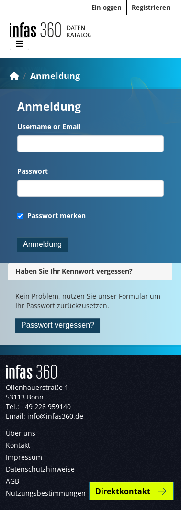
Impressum (24, 457)
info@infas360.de (55, 416)
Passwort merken (51, 215)
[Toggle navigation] (19, 44)
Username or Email (48, 126)
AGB (12, 481)
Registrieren (151, 7)
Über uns (20, 433)
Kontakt (18, 445)
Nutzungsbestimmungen (46, 493)
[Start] (14, 75)
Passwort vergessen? (57, 325)
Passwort (32, 171)
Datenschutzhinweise (40, 469)
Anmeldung (55, 75)
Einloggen (106, 7)
